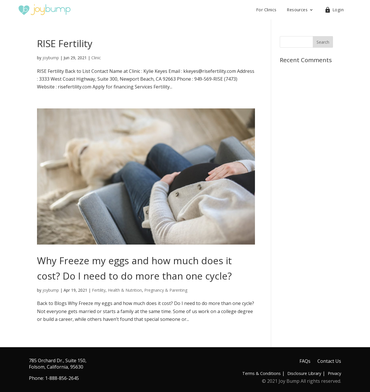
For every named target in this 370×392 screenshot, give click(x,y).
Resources (297, 9)
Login (338, 9)
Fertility (99, 290)
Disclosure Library (304, 373)
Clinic (96, 57)
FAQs (304, 361)
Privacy (334, 373)
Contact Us (329, 361)
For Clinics (266, 9)
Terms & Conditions (261, 373)
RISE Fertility (64, 43)
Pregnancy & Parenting (165, 290)
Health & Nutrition (125, 290)
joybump (50, 57)
